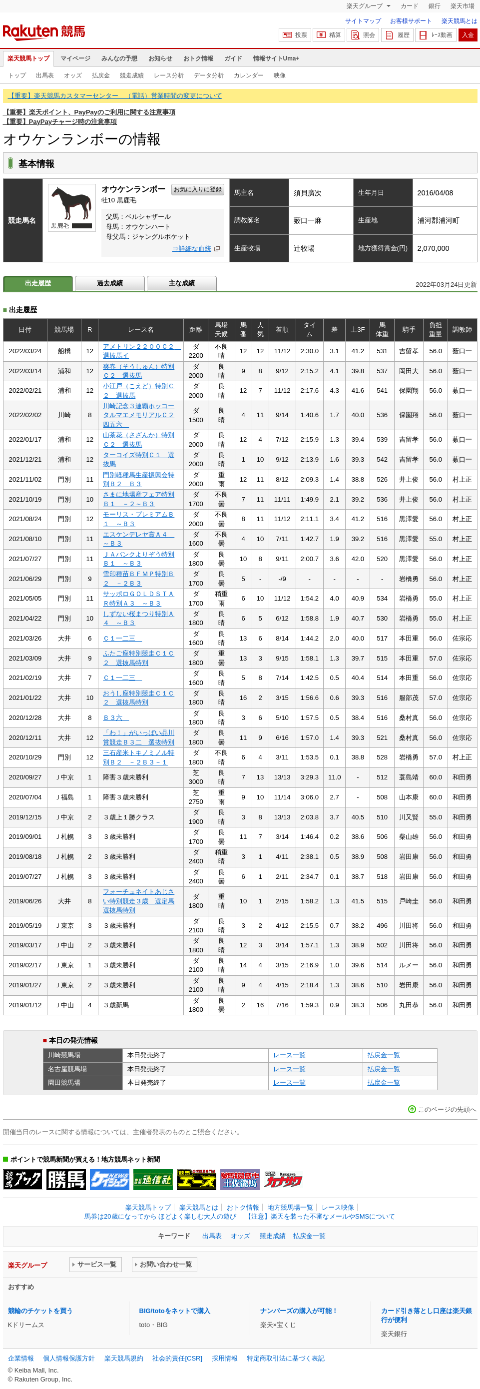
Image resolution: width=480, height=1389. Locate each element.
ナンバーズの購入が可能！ (299, 1311)
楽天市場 (463, 5)
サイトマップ (363, 20)
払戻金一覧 (384, 1055)
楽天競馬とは (460, 20)
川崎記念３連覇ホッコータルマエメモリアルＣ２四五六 (138, 415)
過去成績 (110, 283)
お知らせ (160, 58)
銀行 (435, 5)
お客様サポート (411, 20)
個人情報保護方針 (69, 1358)
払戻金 (101, 75)
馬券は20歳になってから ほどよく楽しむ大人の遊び (160, 1216)
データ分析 (209, 75)
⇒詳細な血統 (191, 248)
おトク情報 (198, 58)
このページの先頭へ (447, 1109)
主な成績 (182, 283)
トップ (17, 75)
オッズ (73, 75)
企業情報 (21, 1358)
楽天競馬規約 (123, 1358)
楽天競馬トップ (28, 58)
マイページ (75, 58)
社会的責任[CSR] (177, 1358)
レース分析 (169, 75)
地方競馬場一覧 (290, 1207)
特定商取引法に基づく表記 (286, 1358)
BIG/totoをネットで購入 (174, 1311)
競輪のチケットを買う (40, 1311)
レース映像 (338, 1207)
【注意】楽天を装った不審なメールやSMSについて (320, 1216)
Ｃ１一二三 (122, 638)
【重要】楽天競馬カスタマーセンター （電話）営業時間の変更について (115, 95)
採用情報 (225, 1358)
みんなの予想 (119, 58)
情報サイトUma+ (276, 58)
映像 (280, 75)
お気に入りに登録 (198, 189)
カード (410, 5)
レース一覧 (289, 1055)
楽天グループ (365, 5)
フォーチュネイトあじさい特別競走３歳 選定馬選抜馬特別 (138, 901)
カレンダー (249, 75)
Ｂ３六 (116, 717)
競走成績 (132, 75)
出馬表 (45, 75)
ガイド (233, 58)
